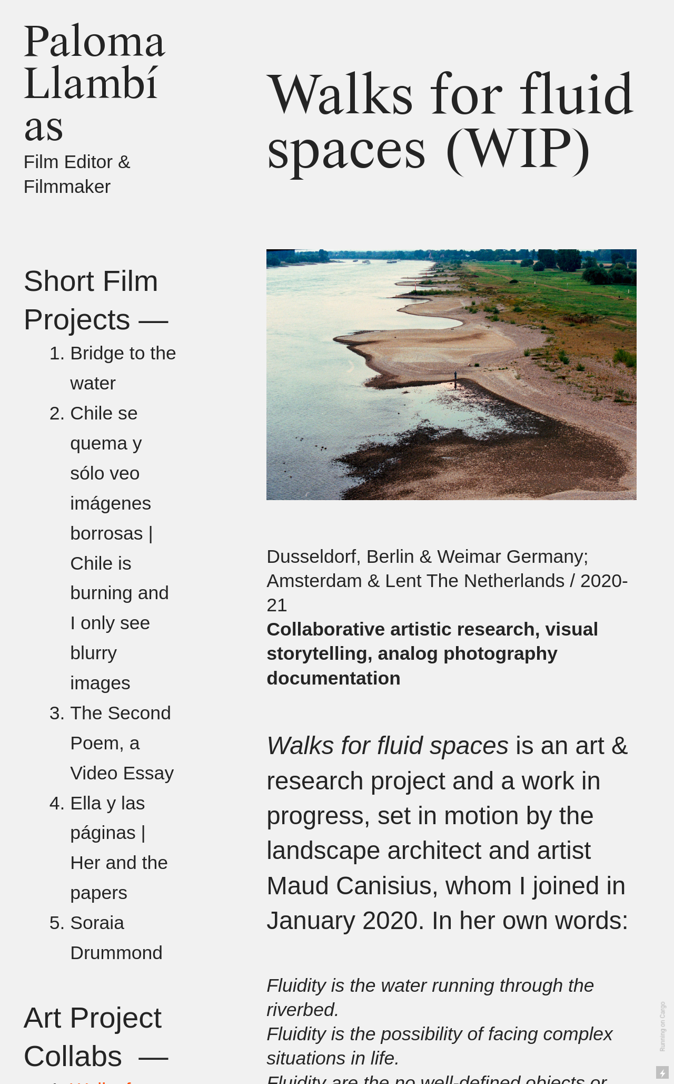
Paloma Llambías (94, 86)
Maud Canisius (348, 886)
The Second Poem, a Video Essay (122, 743)
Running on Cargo (663, 1027)
